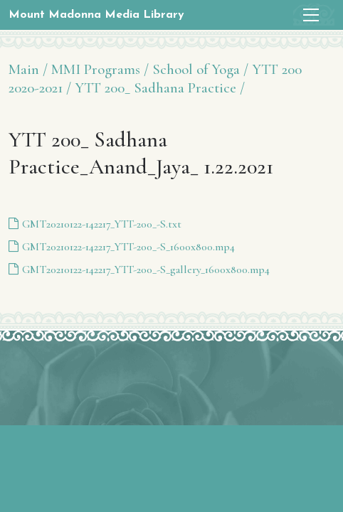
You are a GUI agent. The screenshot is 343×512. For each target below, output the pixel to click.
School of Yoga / (200, 69)
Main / (28, 69)
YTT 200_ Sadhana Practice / (160, 88)
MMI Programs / (100, 69)
